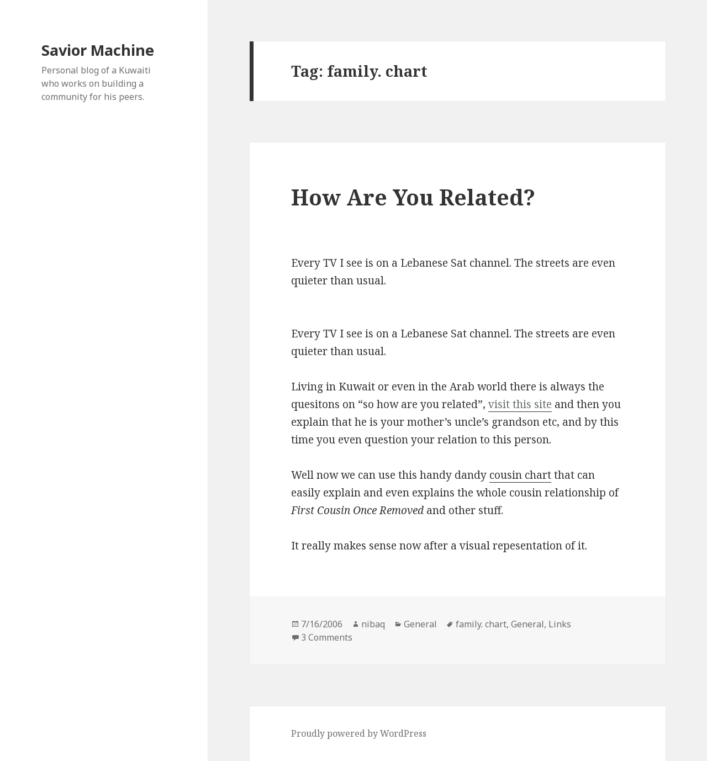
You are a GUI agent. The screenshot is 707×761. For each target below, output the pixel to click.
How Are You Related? (413, 197)
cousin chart (520, 475)
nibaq (373, 624)
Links (559, 624)
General (420, 624)
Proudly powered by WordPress (358, 733)
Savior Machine (97, 50)
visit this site (520, 404)
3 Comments (326, 637)
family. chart (481, 624)
